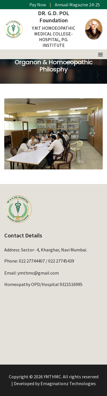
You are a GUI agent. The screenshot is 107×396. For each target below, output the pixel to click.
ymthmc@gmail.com (38, 273)
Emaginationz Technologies (68, 383)
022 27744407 (32, 261)
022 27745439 (61, 261)
